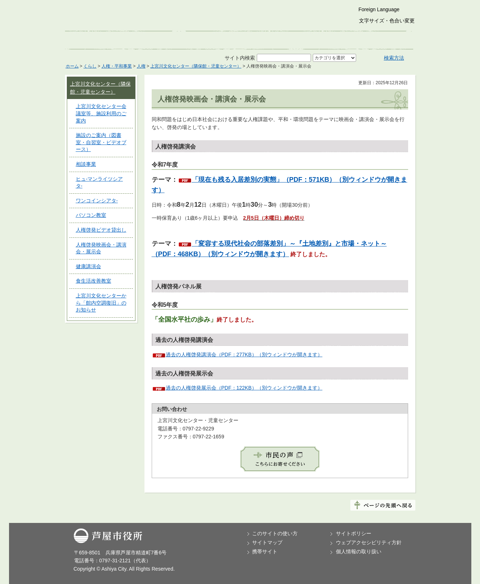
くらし (89, 66)
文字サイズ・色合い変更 (387, 20)
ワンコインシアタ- (97, 200)
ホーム (72, 66)
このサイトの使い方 (275, 533)
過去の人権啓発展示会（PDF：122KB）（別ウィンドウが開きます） (244, 388)
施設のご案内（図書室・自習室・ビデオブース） (101, 142)
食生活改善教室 (93, 281)
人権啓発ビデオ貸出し (101, 230)
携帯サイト (264, 551)
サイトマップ (267, 542)
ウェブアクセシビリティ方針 (369, 542)
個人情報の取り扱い (358, 551)
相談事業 (86, 164)
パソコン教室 (91, 215)
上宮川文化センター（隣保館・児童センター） (195, 66)
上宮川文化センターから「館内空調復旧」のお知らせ (101, 303)
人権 (141, 66)
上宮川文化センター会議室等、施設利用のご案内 (101, 113)
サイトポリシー (353, 533)
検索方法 (394, 58)
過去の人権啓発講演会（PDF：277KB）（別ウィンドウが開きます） (244, 354)
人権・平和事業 (116, 66)
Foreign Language (379, 9)
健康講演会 (88, 266)
